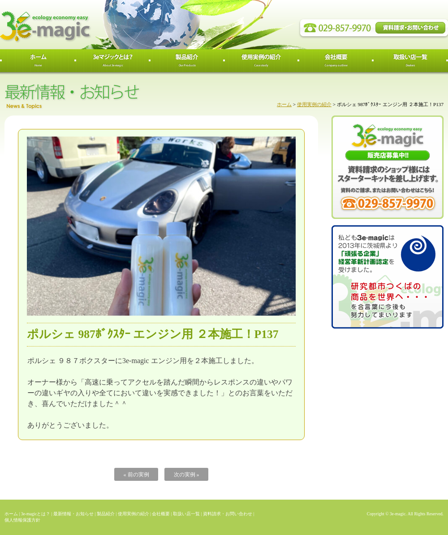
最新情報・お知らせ (73, 513)
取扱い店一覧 (186, 513)
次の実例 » (186, 474)
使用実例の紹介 (314, 104)
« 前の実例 (136, 474)
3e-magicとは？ (36, 513)
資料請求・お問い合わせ (227, 513)
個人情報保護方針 (22, 520)
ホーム (284, 104)
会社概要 (161, 513)
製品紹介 (106, 513)
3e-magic (78, 24)
